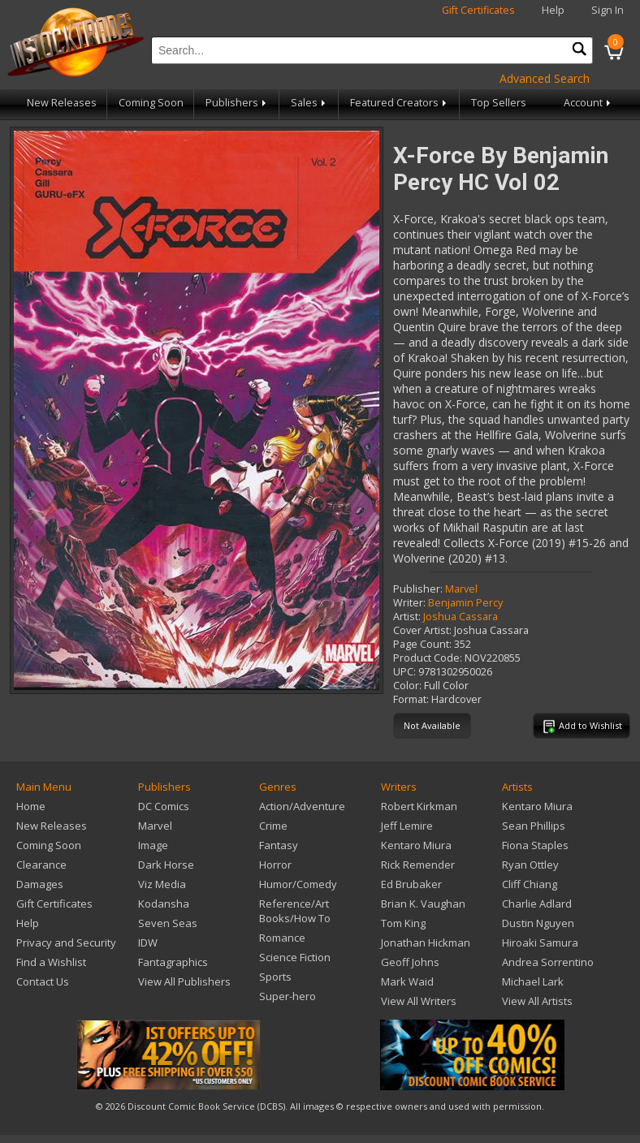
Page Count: (422, 644)
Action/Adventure (302, 806)
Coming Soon (151, 103)
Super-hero (287, 996)
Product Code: (427, 658)
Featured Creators (399, 103)
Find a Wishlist (51, 962)
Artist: (407, 616)
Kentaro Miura (416, 845)
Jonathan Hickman (425, 942)
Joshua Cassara (460, 616)
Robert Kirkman (419, 806)
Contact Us (42, 981)
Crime (273, 825)
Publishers (237, 103)
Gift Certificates (478, 10)
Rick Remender (418, 864)
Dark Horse (166, 864)
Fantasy (278, 845)
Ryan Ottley (530, 864)
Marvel (461, 589)
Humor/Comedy (298, 884)
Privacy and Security (66, 942)
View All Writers (418, 1001)
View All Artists (537, 1001)
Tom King (403, 923)
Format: (411, 699)
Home (30, 806)
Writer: (409, 603)
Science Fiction (295, 957)
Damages (39, 884)
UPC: (404, 672)
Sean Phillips (533, 825)
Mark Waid (407, 981)
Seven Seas (167, 923)
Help (553, 10)
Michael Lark (533, 981)
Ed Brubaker (411, 884)
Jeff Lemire (407, 825)
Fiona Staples (535, 845)
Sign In (607, 10)
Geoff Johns (410, 962)
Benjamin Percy (465, 603)
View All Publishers (184, 981)
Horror (275, 864)
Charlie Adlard (537, 903)
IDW (148, 942)
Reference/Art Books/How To (295, 910)
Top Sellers (498, 103)
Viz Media (162, 884)
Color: (407, 685)
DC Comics (163, 806)
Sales (309, 103)
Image (153, 845)
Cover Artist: (422, 630)
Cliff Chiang (529, 884)
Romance (282, 937)
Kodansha (163, 903)
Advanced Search (544, 78)
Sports (275, 976)
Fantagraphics (173, 962)
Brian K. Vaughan (423, 903)
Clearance (41, 864)
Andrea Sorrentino (548, 962)
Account (588, 103)
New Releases (62, 103)
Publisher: (418, 589)
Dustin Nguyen (538, 923)
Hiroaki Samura (540, 942)
